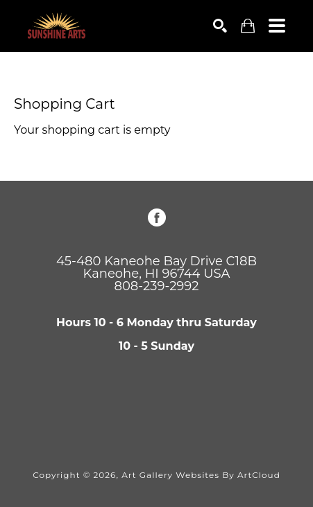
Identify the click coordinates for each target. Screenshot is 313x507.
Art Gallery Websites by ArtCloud (200, 475)
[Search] (220, 26)
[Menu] (277, 26)
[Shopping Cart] (248, 26)
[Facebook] (157, 217)
